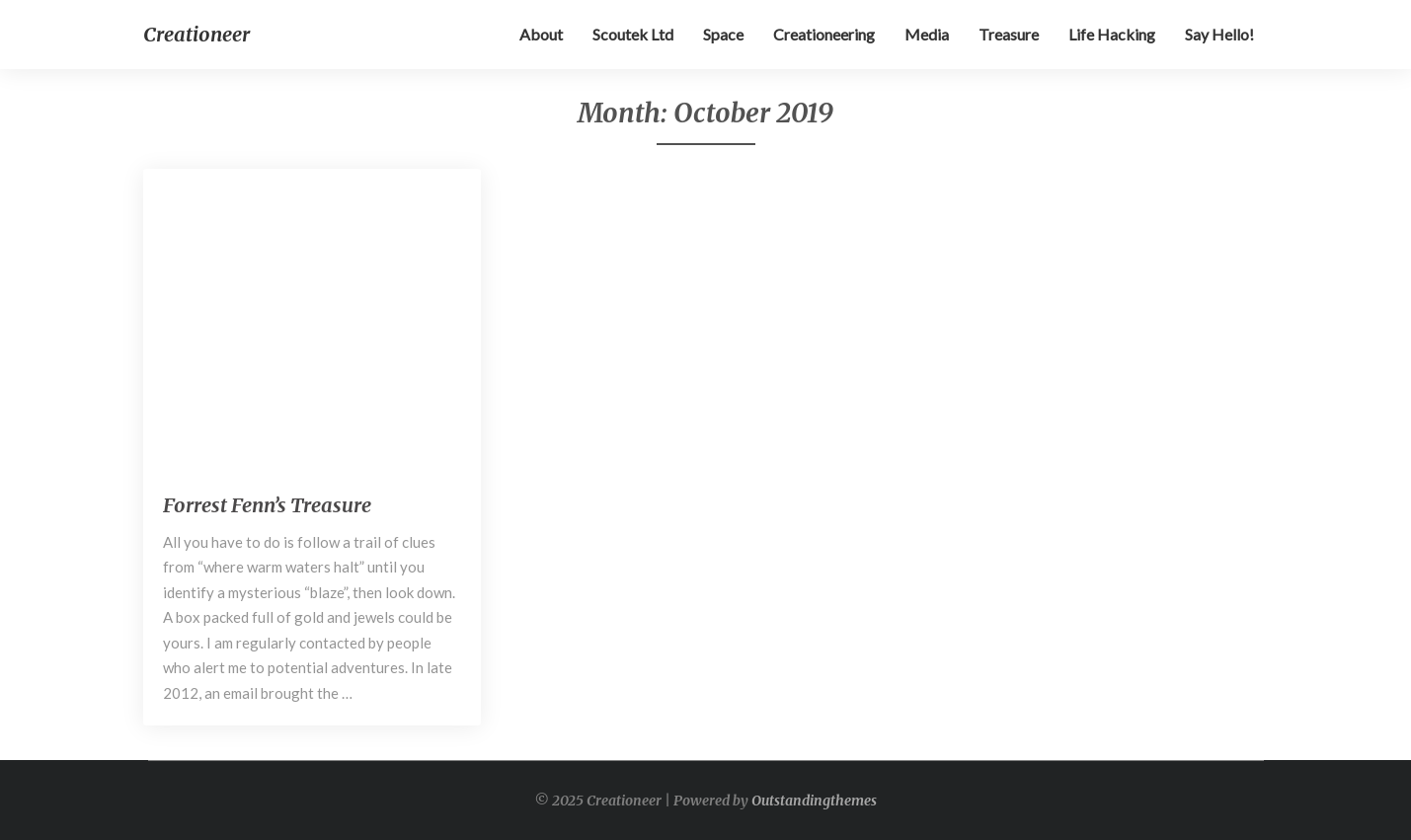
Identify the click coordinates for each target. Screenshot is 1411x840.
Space (723, 34)
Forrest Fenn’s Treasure (267, 505)
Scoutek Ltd (632, 34)
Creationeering (824, 34)
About (541, 34)
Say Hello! (1219, 34)
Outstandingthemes (814, 800)
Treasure (1009, 34)
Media (926, 34)
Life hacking (1111, 34)
